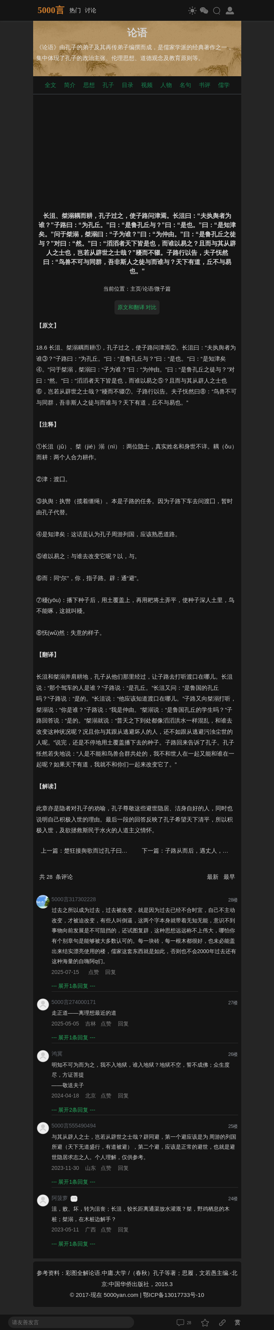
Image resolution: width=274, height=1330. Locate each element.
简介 (70, 85)
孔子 (108, 85)
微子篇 (163, 289)
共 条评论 (56, 876)
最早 (229, 876)
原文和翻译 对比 (137, 307)
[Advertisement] (137, 151)
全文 (50, 85)
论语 (148, 289)
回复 (110, 972)
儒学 (224, 85)
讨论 (90, 10)
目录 (127, 85)
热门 (75, 10)
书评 (204, 85)
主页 (135, 289)
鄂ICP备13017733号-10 (173, 1295)
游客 (74, 1198)
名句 (185, 85)
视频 (147, 85)
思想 (89, 85)
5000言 (51, 10)
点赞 (93, 972)
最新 (213, 876)
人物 (166, 85)
